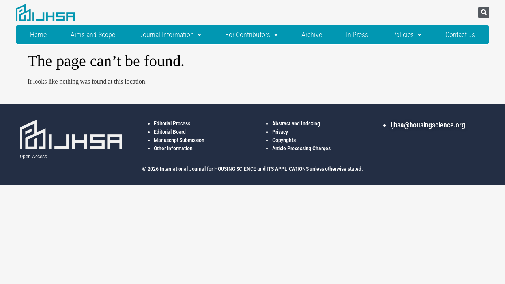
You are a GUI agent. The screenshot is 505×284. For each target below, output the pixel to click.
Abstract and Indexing (296, 123)
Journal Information (170, 34)
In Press (357, 34)
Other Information (173, 148)
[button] (483, 12)
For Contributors (251, 34)
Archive (311, 34)
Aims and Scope (93, 34)
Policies (406, 34)
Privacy (280, 132)
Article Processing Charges (301, 148)
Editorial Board (170, 132)
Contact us (460, 34)
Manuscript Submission (179, 140)
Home (38, 34)
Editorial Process (172, 123)
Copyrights (284, 140)
